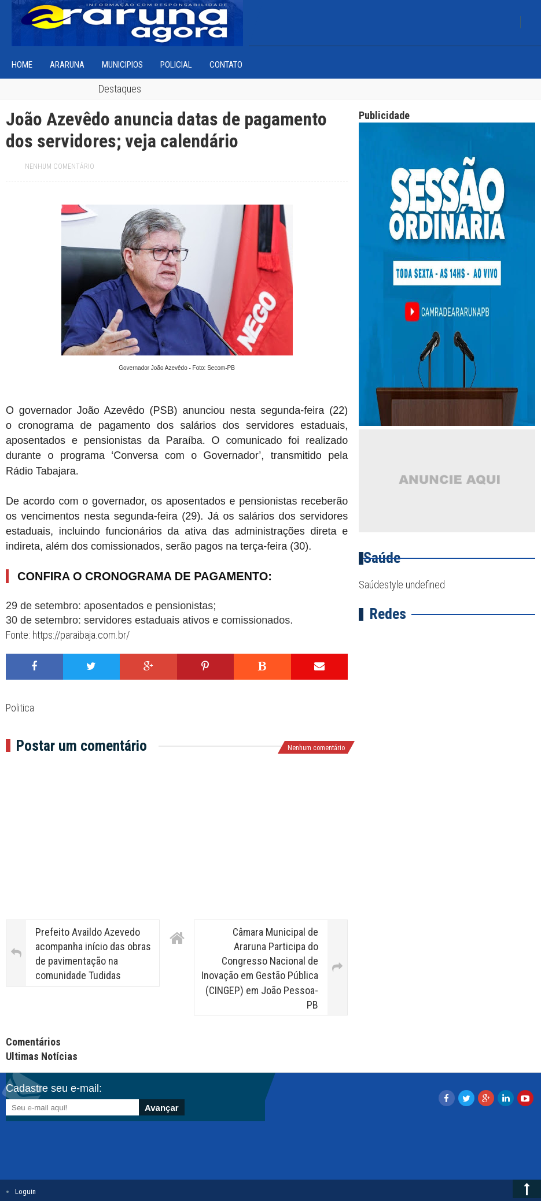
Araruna (67, 65)
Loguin (25, 1191)
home (22, 65)
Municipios (122, 65)
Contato (225, 65)
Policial (176, 65)
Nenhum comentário (59, 166)
